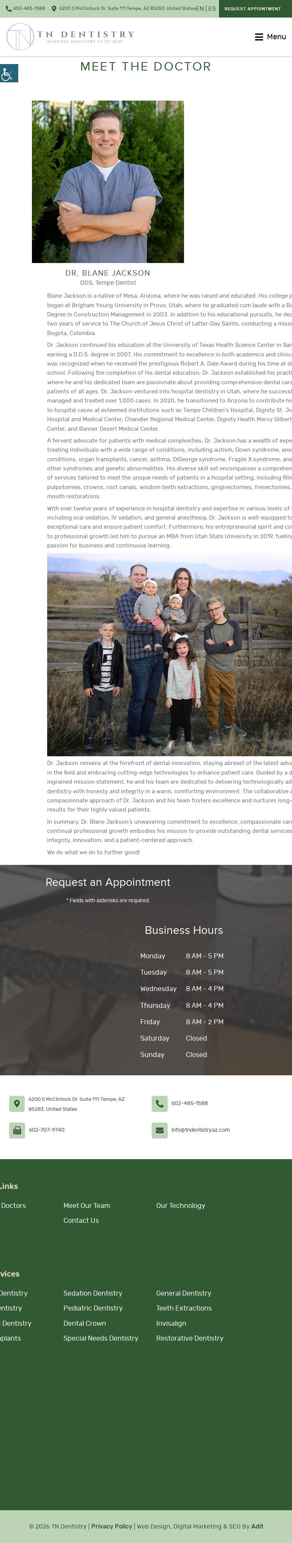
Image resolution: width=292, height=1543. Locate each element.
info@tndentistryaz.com (200, 1130)
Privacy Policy (111, 1526)
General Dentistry (183, 1293)
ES (212, 9)
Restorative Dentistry (190, 1338)
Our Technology (180, 1206)
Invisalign (171, 1323)
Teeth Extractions (184, 1308)
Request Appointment (253, 9)
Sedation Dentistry (92, 1293)
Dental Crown (84, 1323)
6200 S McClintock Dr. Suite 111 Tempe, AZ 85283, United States (124, 9)
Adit (257, 1526)
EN (200, 9)
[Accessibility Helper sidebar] (9, 73)
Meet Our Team (86, 1206)
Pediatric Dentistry (93, 1308)
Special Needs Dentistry (100, 1338)
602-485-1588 (25, 9)
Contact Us (81, 1220)
